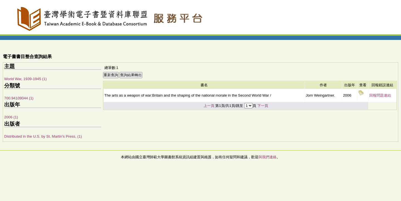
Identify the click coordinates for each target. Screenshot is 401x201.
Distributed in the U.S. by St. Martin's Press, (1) (43, 136)
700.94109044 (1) (18, 98)
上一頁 (209, 106)
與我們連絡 (267, 157)
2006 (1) (11, 117)
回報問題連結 (380, 95)
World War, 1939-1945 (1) (25, 79)
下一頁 (262, 106)
